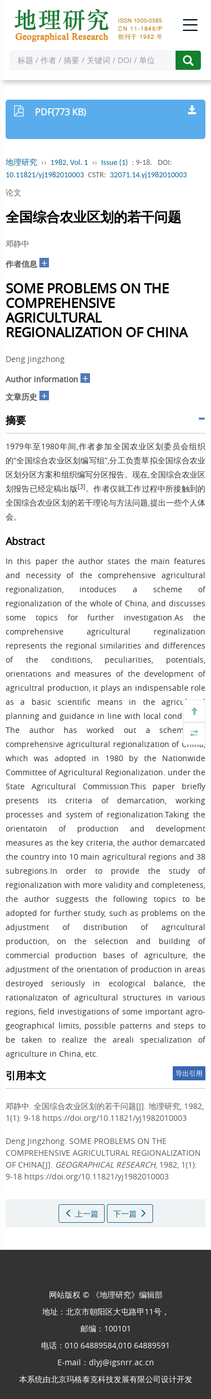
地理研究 (21, 162)
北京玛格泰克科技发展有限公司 (106, 1379)
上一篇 (81, 1213)
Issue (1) (114, 162)
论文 (13, 192)
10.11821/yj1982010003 (45, 175)
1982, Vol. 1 (69, 162)
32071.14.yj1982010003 (148, 175)
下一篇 (130, 1213)
